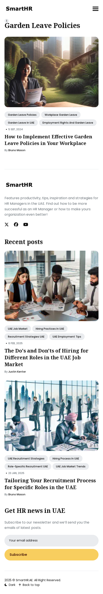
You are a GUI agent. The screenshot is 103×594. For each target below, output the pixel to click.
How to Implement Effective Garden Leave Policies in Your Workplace (48, 139)
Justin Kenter (17, 371)
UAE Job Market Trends (70, 466)
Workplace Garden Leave (61, 115)
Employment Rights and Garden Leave (68, 122)
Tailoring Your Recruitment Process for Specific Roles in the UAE (50, 484)
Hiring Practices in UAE (50, 329)
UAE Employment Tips (67, 336)
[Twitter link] (7, 225)
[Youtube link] (25, 225)
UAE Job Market (18, 329)
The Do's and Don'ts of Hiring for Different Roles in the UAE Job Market (46, 357)
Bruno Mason (16, 150)
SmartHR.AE (24, 580)
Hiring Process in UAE (66, 458)
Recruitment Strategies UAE (26, 336)
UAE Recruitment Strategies (26, 458)
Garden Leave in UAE (21, 122)
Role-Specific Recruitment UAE (28, 466)
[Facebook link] (16, 225)
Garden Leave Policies (22, 115)
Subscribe (18, 554)
